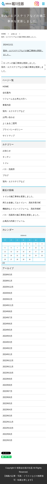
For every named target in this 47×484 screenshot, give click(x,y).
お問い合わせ (9, 117)
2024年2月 (7, 348)
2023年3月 (7, 416)
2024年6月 (7, 324)
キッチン (7, 157)
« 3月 (3, 262)
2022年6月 (7, 434)
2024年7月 (7, 317)
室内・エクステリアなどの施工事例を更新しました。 (22, 69)
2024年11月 (8, 305)
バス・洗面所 (9, 169)
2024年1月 (7, 354)
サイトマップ (9, 136)
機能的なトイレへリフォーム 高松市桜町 (22, 209)
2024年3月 (7, 342)
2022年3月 (7, 440)
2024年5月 (7, 330)
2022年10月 (8, 428)
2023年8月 (7, 385)
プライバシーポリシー (13, 129)
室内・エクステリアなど (14, 111)
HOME (3, 34)
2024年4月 (7, 336)
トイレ (6, 163)
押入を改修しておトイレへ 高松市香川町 (22, 203)
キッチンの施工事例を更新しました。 (20, 63)
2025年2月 (7, 299)
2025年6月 (7, 293)
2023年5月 (7, 403)
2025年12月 (8, 287)
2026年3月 (7, 275)
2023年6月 (7, 397)
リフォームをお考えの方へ (15, 99)
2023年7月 (7, 391)
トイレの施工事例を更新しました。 (19, 196)
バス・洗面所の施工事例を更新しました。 (22, 215)
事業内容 (7, 105)
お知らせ (14, 34)
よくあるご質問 (10, 123)
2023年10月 (8, 373)
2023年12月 (8, 360)
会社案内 (7, 93)
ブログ (6, 175)
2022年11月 (8, 422)
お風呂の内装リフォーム (14, 221)
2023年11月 (8, 367)
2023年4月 (7, 410)
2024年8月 (7, 311)
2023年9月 (7, 379)
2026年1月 (7, 281)
